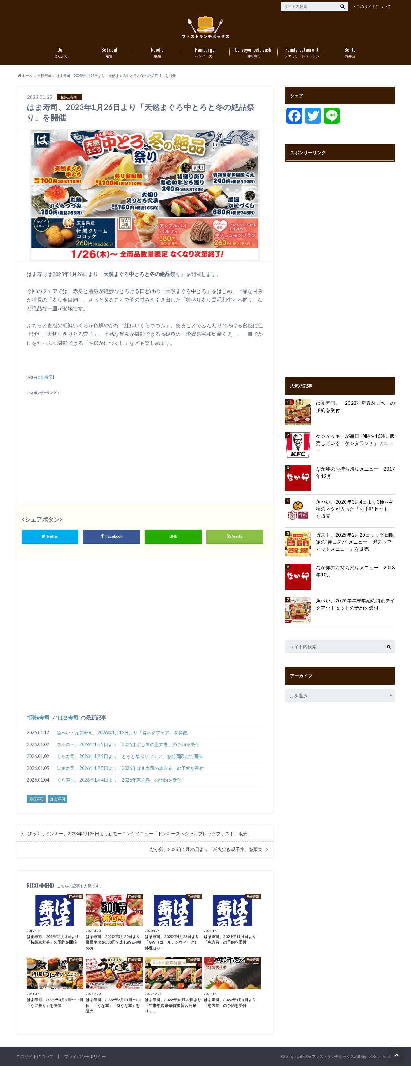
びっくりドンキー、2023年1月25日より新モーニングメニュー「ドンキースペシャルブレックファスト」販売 (137, 839)
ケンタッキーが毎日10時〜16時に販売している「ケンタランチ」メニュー (355, 444)
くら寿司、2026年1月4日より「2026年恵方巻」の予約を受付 (119, 785)
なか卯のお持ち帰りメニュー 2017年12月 (355, 478)
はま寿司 (44, 382)
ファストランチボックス (331, 1062)
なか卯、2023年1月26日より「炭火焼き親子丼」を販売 (206, 855)
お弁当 (350, 57)
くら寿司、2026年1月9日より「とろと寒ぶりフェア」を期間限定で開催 (130, 762)
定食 (109, 57)
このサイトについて (373, 6)
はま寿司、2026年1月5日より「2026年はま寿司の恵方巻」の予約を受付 (130, 774)
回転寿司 (254, 57)
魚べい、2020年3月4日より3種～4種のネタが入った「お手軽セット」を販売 (355, 510)
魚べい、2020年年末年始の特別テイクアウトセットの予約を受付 (355, 609)
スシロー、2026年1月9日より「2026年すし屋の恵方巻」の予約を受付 (128, 750)
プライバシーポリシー (85, 1062)
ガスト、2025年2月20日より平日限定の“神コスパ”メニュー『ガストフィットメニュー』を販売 (354, 547)
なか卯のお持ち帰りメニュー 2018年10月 (355, 576)
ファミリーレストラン (302, 57)
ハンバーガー (205, 57)
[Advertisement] (84, 447)
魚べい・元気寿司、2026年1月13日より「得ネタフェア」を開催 (122, 738)
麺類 (157, 57)
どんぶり (61, 57)
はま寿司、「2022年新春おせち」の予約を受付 (355, 411)
